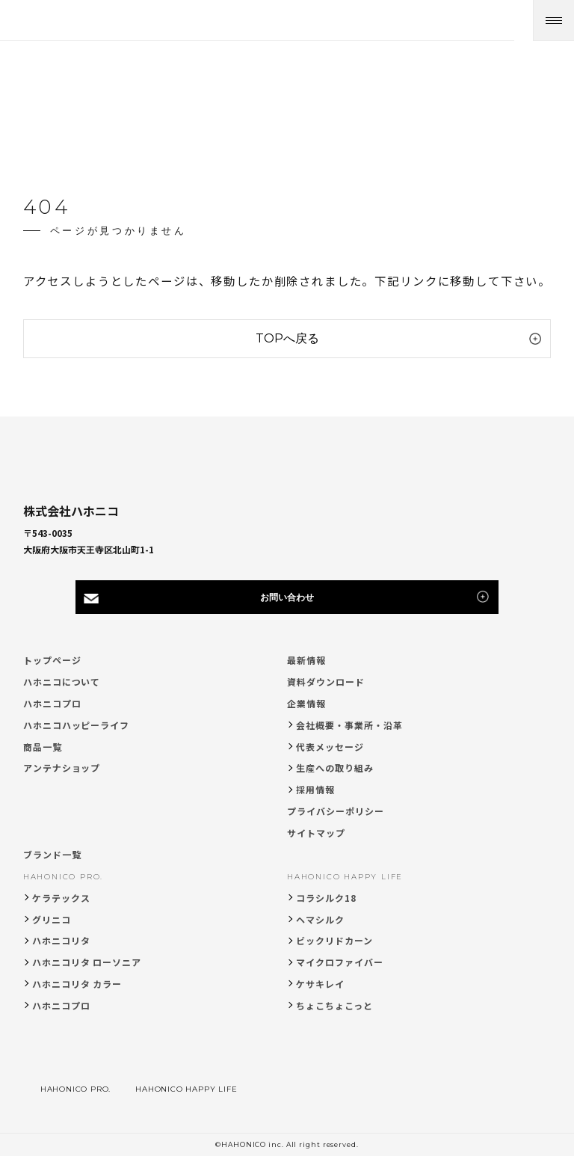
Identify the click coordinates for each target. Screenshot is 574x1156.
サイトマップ (316, 832)
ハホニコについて (62, 681)
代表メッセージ (330, 746)
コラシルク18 (326, 897)
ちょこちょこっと (334, 1005)
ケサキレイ (320, 983)
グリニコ (51, 919)
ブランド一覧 (52, 854)
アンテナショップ (62, 767)
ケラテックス (61, 897)
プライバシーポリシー (335, 811)
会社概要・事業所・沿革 (349, 725)
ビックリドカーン (334, 940)
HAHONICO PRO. (63, 877)
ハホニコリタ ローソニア (87, 962)
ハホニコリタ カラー (77, 983)
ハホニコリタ (61, 940)
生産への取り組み (335, 767)
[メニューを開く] (553, 20)
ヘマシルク (320, 919)
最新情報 (306, 660)
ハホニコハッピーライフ (76, 725)
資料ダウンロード (326, 681)
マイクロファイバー (339, 962)
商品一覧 (42, 746)
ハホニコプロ (52, 703)
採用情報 (315, 789)
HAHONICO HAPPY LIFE (345, 877)
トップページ (52, 660)
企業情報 (306, 703)
